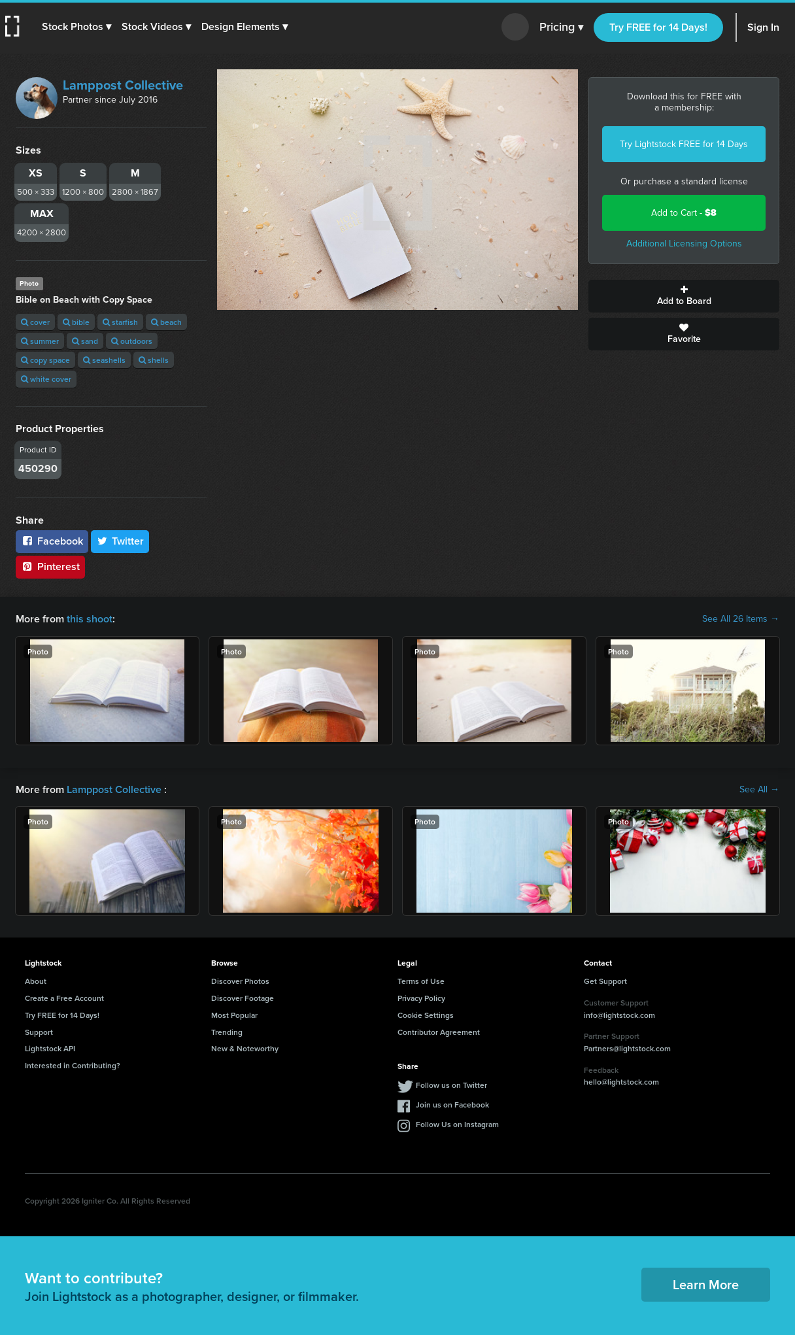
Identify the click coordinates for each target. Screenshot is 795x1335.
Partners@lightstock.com (627, 1048)
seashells (104, 359)
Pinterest (50, 566)
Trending (227, 1032)
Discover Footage (242, 998)
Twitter (120, 541)
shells (154, 359)
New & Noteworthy (245, 1048)
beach (166, 322)
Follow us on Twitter (451, 1084)
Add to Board (684, 296)
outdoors (131, 340)
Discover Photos (240, 981)
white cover (46, 378)
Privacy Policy (421, 998)
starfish (120, 322)
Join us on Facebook (452, 1104)
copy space (45, 359)
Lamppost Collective (123, 85)
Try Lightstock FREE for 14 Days (684, 144)
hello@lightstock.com (621, 1081)
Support (39, 1032)
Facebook (52, 541)
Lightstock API (50, 1048)
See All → (759, 789)
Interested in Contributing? (72, 1065)
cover (35, 322)
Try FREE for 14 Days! (658, 27)
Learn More (706, 1284)
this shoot (89, 618)
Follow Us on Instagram (457, 1124)
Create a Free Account (64, 998)
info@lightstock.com (619, 1015)
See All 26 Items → (740, 619)
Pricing (561, 27)
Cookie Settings (426, 1015)
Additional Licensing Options (684, 243)
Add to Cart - (684, 213)
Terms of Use (421, 981)
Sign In (763, 27)
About (35, 981)
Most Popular (234, 1015)
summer (40, 340)
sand (85, 340)
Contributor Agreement (439, 1032)
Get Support (605, 981)
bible (76, 322)
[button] (76, 27)
